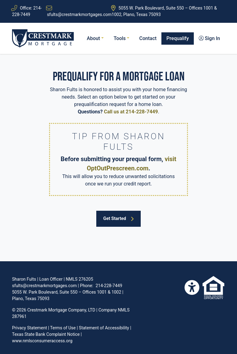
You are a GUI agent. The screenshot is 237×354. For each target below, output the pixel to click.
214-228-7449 (109, 285)
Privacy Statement (29, 327)
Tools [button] (120, 38)
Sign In (209, 38)
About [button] (94, 38)
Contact (147, 38)
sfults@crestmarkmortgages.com (79, 14)
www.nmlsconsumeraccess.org (42, 340)
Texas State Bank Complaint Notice (46, 334)
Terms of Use (63, 327)
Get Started (118, 219)
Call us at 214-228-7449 (131, 112)
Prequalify (177, 38)
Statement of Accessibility (104, 327)
